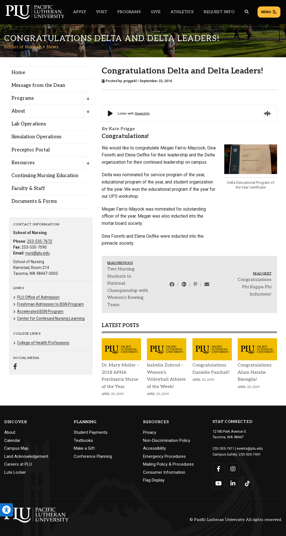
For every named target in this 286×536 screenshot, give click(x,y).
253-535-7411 (223, 448)
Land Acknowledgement (26, 456)
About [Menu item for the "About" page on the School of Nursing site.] (18, 111)
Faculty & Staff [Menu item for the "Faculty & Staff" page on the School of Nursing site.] (28, 188)
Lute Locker (15, 472)
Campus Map (16, 448)
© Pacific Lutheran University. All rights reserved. (236, 520)
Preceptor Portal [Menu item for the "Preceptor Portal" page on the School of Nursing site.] (30, 150)
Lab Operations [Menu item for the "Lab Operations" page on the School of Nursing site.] (28, 124)
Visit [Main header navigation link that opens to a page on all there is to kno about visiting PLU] (101, 11)
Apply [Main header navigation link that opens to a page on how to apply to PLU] (79, 11)
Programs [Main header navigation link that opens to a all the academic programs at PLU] (129, 11)
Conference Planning (93, 456)
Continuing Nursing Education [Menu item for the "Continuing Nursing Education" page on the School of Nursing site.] (44, 175)
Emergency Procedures (164, 456)
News (52, 46)
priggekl (130, 81)
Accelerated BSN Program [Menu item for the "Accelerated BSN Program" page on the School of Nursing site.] (40, 311)
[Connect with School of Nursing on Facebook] (15, 367)
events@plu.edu (250, 448)
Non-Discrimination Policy (166, 440)
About (9, 432)
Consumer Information (164, 472)
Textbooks (83, 440)
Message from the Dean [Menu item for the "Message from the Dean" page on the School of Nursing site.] (38, 85)
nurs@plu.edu (37, 253)
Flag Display (154, 480)
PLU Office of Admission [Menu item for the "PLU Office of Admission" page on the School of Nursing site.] (38, 297)
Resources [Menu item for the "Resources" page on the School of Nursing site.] (23, 163)
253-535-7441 (250, 454)
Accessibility (154, 448)
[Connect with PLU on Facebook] (219, 469)
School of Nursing (22, 46)
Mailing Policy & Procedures (168, 464)
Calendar (12, 440)
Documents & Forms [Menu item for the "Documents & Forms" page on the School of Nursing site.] (34, 201)
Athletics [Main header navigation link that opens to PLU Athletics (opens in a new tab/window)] (182, 11)
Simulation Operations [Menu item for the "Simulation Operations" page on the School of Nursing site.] (36, 137)
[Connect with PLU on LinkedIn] (233, 483)
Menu (269, 12)
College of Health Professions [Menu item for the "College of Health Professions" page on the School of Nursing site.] (43, 342)
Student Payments (91, 432)
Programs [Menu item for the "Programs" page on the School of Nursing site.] (22, 98)
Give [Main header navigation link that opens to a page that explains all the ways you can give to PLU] (156, 11)
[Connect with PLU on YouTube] (219, 483)
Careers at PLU (18, 464)
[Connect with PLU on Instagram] (233, 469)
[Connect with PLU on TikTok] (248, 483)
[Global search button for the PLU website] (246, 12)
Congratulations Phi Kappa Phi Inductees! (254, 287)
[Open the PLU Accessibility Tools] (6, 509)
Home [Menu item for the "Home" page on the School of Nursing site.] (18, 72)
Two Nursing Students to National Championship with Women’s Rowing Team (127, 287)
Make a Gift (84, 448)
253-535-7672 (39, 241)
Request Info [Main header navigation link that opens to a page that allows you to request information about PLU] (219, 11)
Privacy (149, 432)
